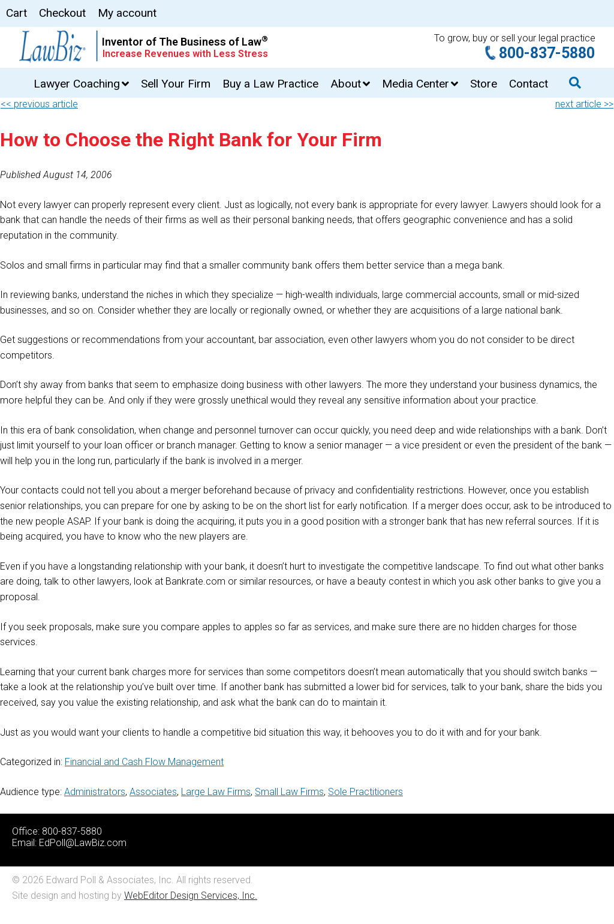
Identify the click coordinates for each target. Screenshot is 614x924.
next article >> (584, 104)
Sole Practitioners (365, 791)
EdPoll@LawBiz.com (83, 842)
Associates (153, 791)
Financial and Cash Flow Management (144, 762)
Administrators (94, 791)
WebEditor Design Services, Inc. (190, 895)
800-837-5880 (547, 53)
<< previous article (39, 104)
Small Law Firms (289, 791)
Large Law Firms (216, 791)
